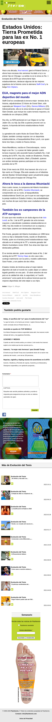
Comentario (6, 374)
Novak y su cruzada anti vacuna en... (22, 524)
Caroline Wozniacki (8, 298)
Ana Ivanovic (6, 292)
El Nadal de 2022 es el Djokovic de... (22, 493)
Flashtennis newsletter (27, 625)
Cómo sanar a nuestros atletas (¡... (22, 569)
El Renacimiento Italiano (19, 554)
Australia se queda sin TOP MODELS (17, 329)
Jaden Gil (17, 295)
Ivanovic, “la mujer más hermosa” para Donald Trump (24, 349)
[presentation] (21, 402)
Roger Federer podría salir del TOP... (22, 599)
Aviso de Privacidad (26, 718)
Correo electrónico (26, 630)
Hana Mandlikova (35, 295)
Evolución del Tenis (18, 476)
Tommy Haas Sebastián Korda (11, 301)
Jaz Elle (25, 295)
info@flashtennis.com (29, 714)
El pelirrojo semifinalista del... (20, 584)
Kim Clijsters (25, 292)
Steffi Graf (16, 292)
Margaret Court (35, 292)
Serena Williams (7, 295)
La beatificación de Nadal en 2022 (22, 508)
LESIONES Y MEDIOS (11, 339)
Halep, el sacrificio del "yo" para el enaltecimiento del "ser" (26, 319)
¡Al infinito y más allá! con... (20, 478)
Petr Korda (28, 298)
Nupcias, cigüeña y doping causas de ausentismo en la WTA (26, 360)
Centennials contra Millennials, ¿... (22, 539)
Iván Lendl (19, 298)
